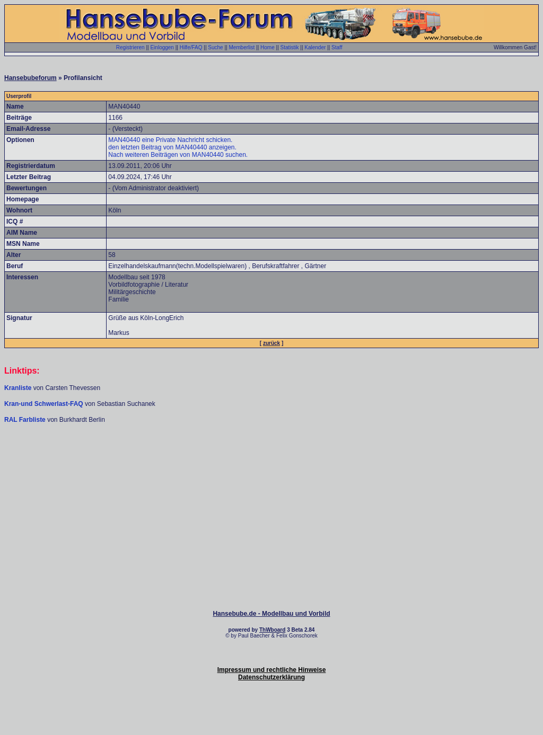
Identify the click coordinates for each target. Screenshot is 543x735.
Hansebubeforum (30, 78)
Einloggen (161, 47)
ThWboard (272, 630)
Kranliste (17, 388)
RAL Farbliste (25, 419)
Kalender (315, 47)
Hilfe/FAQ (191, 47)
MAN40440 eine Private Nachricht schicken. (170, 140)
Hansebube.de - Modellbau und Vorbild (271, 613)
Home (267, 47)
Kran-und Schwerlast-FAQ (44, 404)
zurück (271, 343)
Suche (215, 47)
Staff (336, 47)
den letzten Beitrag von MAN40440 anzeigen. (172, 147)
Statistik (290, 47)
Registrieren (130, 47)
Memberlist (242, 47)
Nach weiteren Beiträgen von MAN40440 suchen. (178, 154)
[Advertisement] (271, 456)
